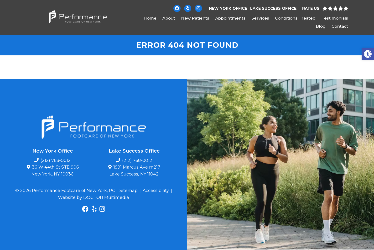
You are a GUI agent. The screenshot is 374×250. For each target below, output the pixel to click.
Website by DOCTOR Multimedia (93, 197)
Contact (340, 26)
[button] (368, 54)
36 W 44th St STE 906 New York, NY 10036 (55, 171)
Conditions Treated (295, 18)
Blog (321, 26)
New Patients (195, 18)
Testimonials (335, 18)
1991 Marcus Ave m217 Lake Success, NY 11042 (135, 171)
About (168, 18)
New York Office (228, 8)
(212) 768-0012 (56, 160)
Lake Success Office (273, 8)
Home (150, 18)
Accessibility (156, 190)
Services (260, 18)
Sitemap (128, 190)
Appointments (230, 18)
